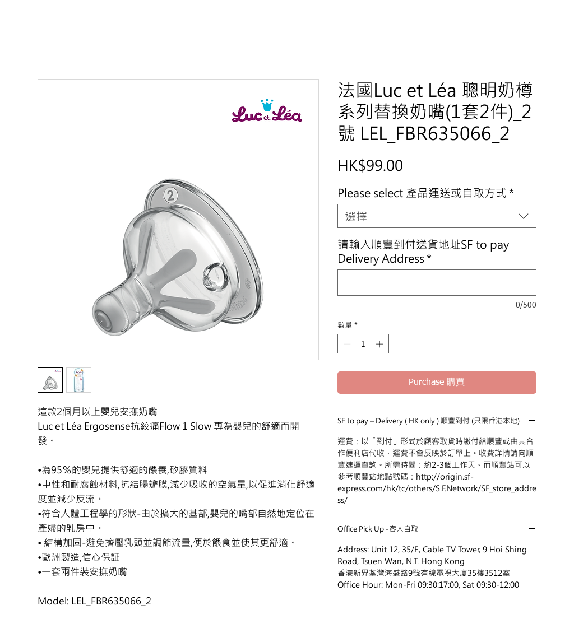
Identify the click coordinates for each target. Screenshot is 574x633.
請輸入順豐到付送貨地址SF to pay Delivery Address (423, 251)
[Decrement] (346, 343)
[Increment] (380, 343)
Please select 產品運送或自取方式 (425, 192)
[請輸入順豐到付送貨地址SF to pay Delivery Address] (437, 282)
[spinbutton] (363, 343)
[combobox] (436, 216)
